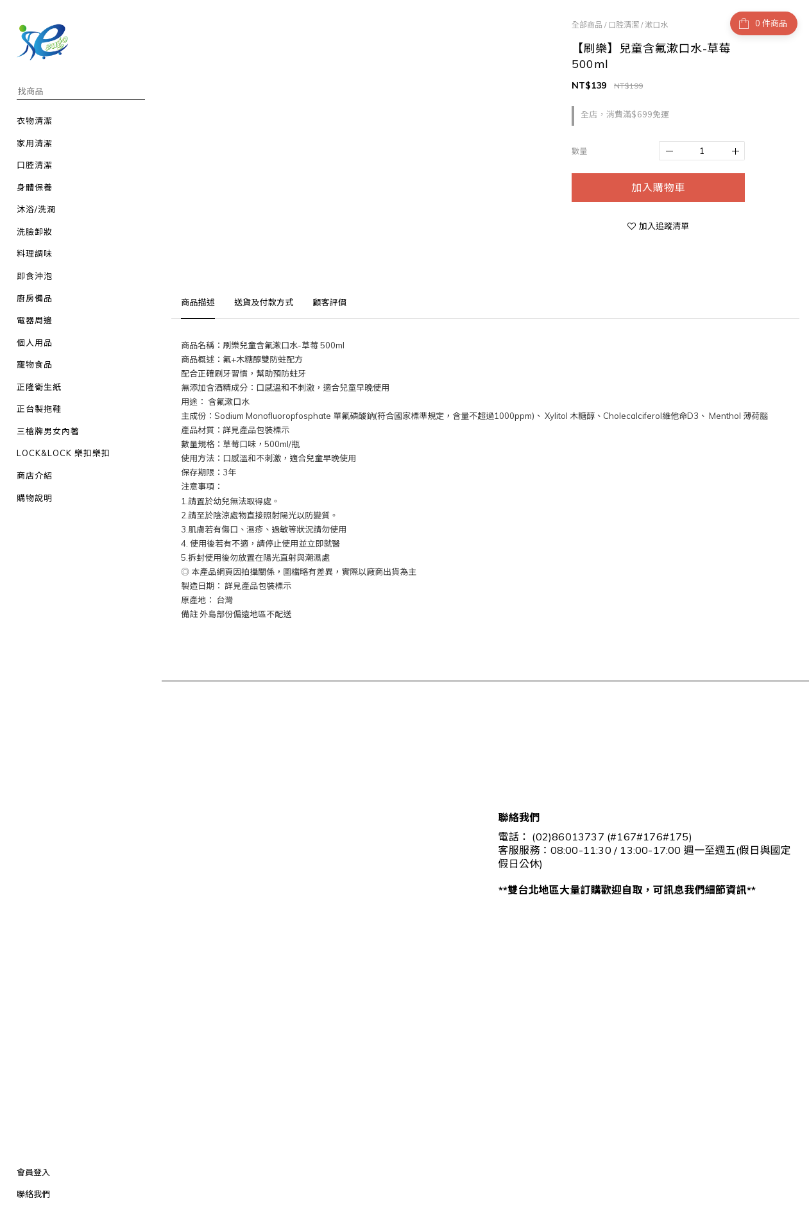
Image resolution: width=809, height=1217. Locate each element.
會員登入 (33, 1172)
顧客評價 (329, 302)
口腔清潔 (623, 25)
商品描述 (198, 302)
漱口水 (656, 25)
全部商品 (587, 25)
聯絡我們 (33, 1194)
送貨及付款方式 (263, 302)
